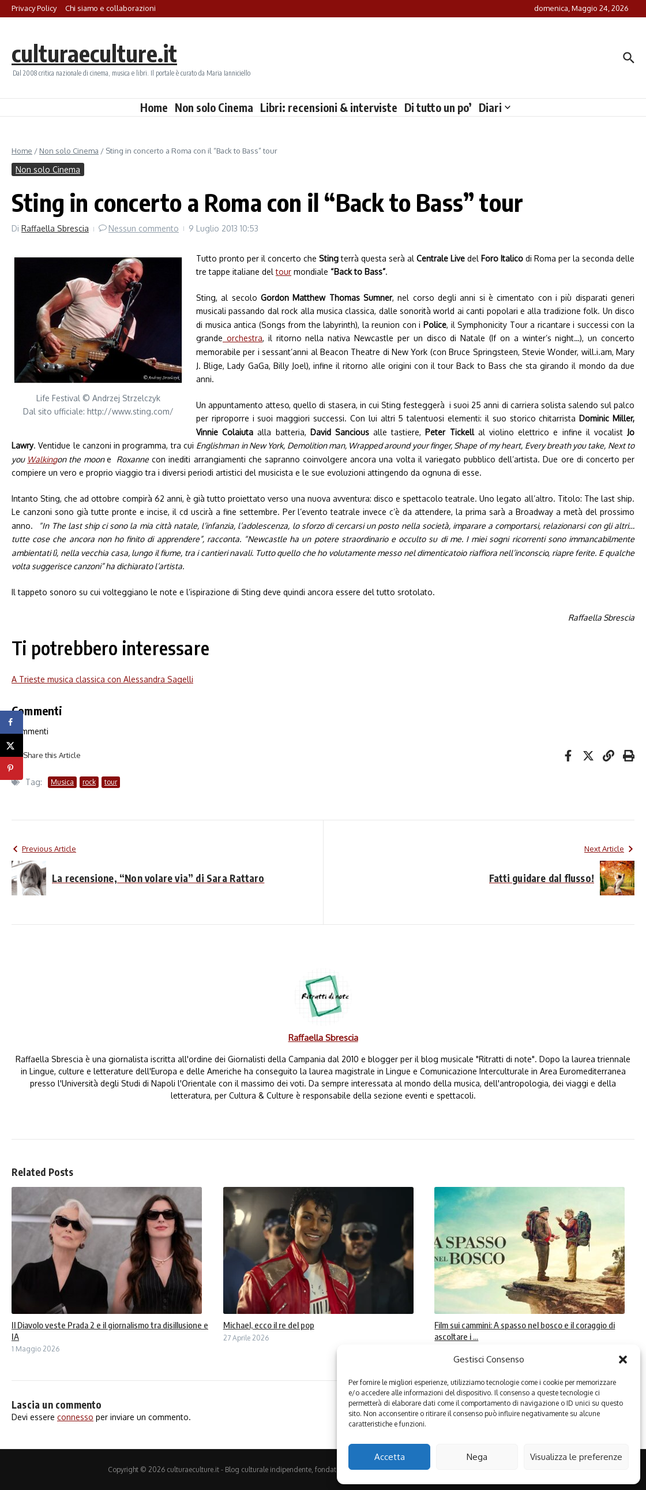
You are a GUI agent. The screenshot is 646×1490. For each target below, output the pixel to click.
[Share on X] (11, 745)
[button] (623, 1359)
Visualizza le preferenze (576, 1456)
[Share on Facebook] (11, 722)
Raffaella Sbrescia (55, 228)
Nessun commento (143, 228)
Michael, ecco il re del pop (268, 1325)
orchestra (242, 338)
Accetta (389, 1456)
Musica (62, 782)
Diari (494, 107)
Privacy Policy (34, 8)
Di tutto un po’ (438, 107)
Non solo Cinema (214, 107)
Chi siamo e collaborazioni (110, 8)
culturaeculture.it (94, 53)
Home (154, 107)
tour (283, 272)
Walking (42, 459)
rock (89, 782)
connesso (75, 1417)
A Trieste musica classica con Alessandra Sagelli (102, 679)
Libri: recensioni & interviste (328, 107)
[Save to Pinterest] (11, 768)
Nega (477, 1456)
